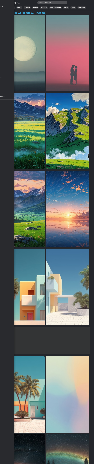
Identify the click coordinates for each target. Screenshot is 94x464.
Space (66, 7)
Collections (81, 7)
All (13, 7)
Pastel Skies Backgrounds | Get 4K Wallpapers (11, 3)
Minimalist (44, 7)
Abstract (27, 7)
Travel (73, 7)
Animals (35, 7)
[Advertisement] (45, 340)
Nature (19, 7)
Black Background (55, 7)
